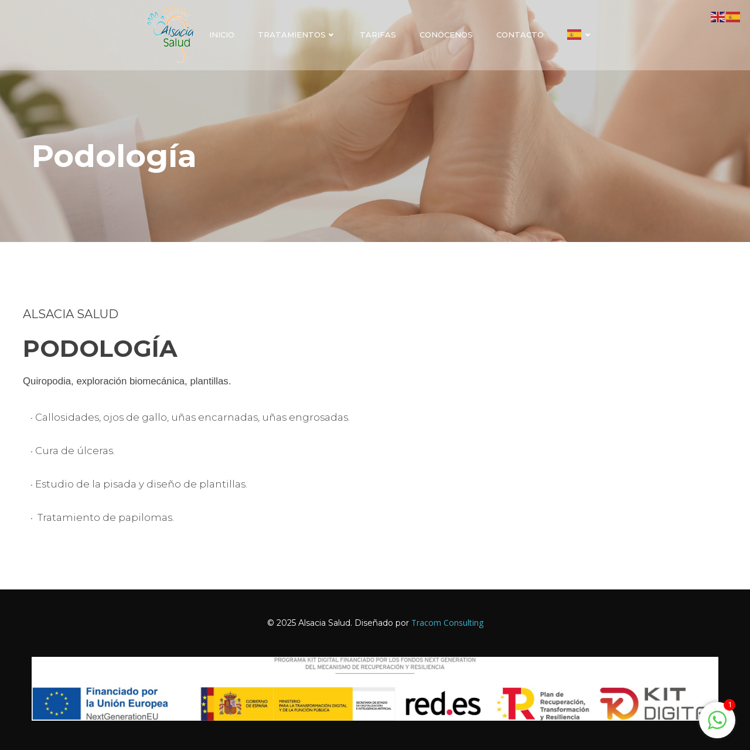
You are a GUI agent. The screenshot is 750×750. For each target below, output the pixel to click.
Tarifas (378, 34)
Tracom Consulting (447, 622)
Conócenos (446, 34)
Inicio (221, 34)
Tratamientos (297, 34)
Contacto (520, 34)
